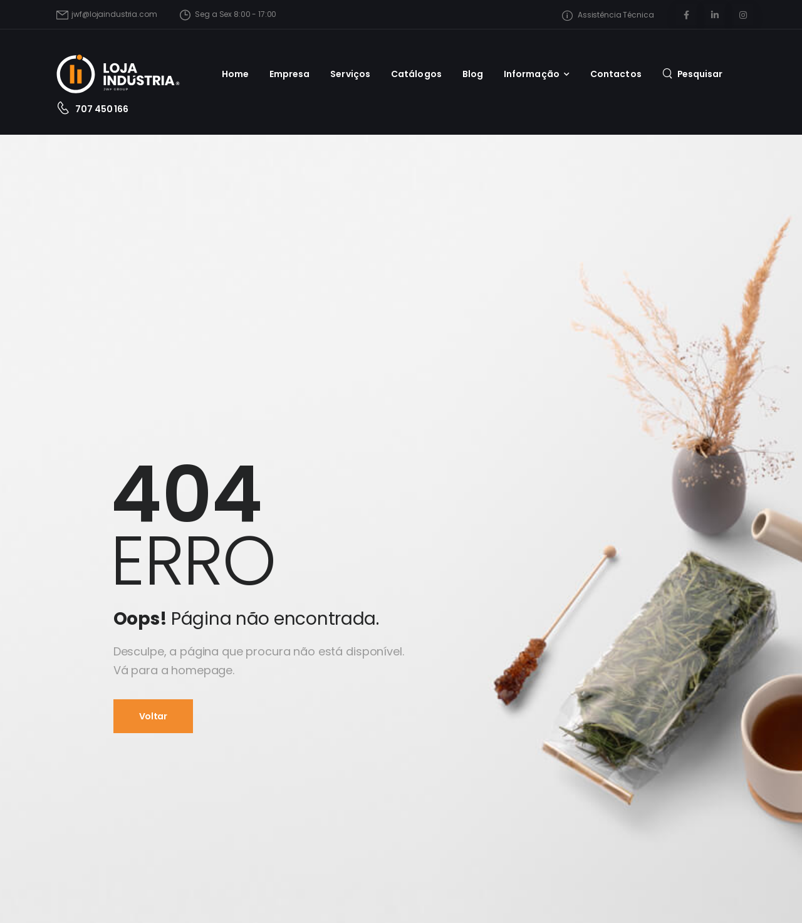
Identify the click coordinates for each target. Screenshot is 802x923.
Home (235, 74)
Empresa (289, 74)
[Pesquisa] (692, 73)
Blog (473, 74)
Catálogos (416, 74)
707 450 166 (101, 109)
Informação (532, 74)
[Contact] (66, 109)
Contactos (616, 74)
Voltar (153, 716)
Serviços (350, 74)
